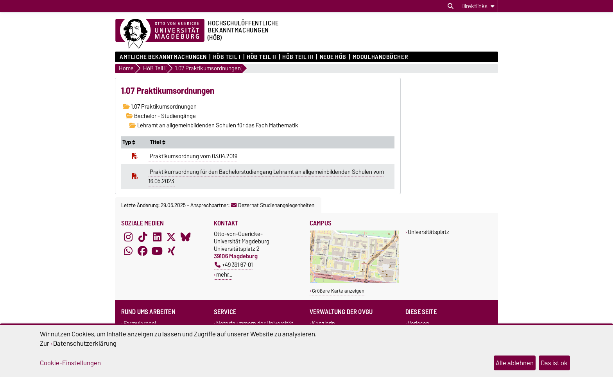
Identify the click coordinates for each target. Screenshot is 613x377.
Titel (157, 142)
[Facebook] (143, 251)
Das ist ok (554, 362)
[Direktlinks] (478, 6)
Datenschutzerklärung (85, 343)
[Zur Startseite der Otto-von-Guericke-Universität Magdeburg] (160, 34)
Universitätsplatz (428, 232)
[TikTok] (143, 237)
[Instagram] (128, 237)
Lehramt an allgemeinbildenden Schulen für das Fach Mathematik (213, 125)
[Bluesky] (186, 237)
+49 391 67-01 (234, 265)
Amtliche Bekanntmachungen (163, 57)
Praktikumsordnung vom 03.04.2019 (193, 156)
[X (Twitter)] (171, 237)
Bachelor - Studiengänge (161, 116)
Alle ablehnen (515, 362)
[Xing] (171, 251)
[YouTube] (157, 251)
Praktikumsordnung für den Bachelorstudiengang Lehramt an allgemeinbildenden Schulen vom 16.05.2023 (266, 176)
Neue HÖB (333, 57)
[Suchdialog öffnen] (451, 6)
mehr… (224, 274)
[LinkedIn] (157, 237)
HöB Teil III (298, 57)
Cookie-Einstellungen (70, 362)
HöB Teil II (261, 57)
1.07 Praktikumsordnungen (160, 106)
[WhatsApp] (128, 251)
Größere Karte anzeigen (338, 291)
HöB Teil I (227, 57)
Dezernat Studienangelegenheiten (272, 205)
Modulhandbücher (380, 57)
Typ (128, 142)
